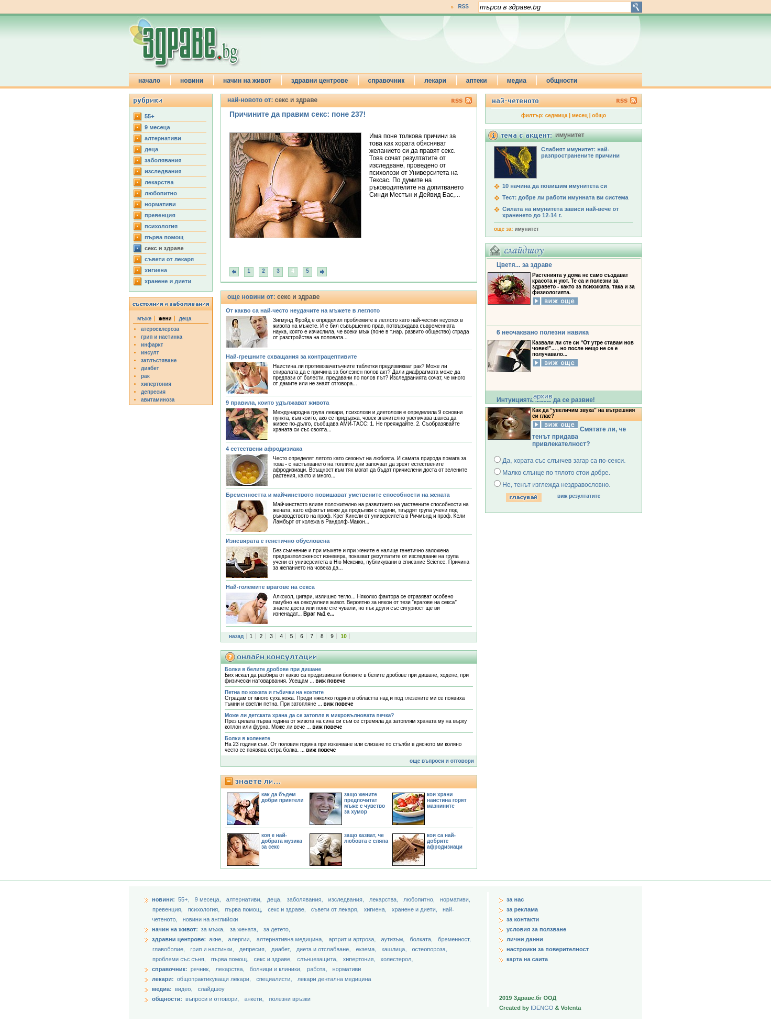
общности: (167, 999)
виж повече (330, 681)
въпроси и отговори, (212, 999)
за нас (515, 899)
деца (151, 149)
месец (580, 115)
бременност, (454, 939)
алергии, (240, 939)
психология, (205, 909)
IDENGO (542, 1008)
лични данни (524, 939)
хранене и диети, (415, 909)
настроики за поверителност (547, 949)
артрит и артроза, (352, 939)
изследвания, (347, 899)
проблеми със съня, (179, 959)
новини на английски (210, 919)
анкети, (253, 999)
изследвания (163, 171)
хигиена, (376, 909)
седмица (556, 115)
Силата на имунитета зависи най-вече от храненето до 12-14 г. (560, 212)
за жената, (244, 929)
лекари (435, 80)
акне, (216, 939)
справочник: (170, 969)
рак (145, 376)
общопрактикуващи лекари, (214, 979)
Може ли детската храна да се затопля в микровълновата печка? (309, 715)
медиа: (162, 989)
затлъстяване (159, 360)
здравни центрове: (179, 939)
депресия (153, 392)
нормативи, (455, 899)
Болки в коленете (247, 738)
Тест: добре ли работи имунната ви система (565, 197)
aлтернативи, (244, 899)
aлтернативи (163, 138)
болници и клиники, (276, 969)
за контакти (522, 919)
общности (561, 80)
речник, (201, 969)
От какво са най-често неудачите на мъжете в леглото (303, 310)
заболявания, (306, 899)
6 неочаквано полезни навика (543, 332)
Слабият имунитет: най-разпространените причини (580, 152)
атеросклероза (160, 329)
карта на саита (527, 959)
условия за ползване (536, 929)
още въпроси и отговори (442, 761)
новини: (163, 899)
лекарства (159, 182)
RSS (463, 6)
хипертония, (360, 959)
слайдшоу (211, 989)
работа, (317, 969)
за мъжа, (213, 929)
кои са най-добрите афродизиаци (444, 841)
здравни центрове (319, 80)
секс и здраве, (287, 909)
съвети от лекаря (169, 259)
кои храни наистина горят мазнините (447, 800)
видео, (184, 989)
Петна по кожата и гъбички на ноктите (274, 692)
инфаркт (152, 345)
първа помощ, (244, 909)
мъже (144, 318)
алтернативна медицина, (291, 939)
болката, (422, 939)
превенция (160, 215)
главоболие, (169, 949)
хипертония (156, 384)
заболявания (163, 160)
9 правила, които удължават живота (277, 402)
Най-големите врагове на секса (270, 587)
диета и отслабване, (324, 949)
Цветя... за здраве (524, 265)
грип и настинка (161, 337)
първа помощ (164, 237)
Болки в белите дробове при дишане (273, 669)
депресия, (253, 949)
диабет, (282, 949)
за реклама (522, 909)
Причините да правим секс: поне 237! (297, 114)
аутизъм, (393, 939)
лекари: (163, 979)
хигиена (156, 270)
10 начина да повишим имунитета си (554, 186)
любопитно (161, 193)
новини (191, 80)
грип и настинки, (213, 949)
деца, (275, 899)
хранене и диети (168, 281)
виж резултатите (578, 496)
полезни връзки (290, 999)
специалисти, (274, 979)
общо (599, 115)
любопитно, (419, 899)
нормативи (160, 204)
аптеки (476, 80)
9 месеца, (209, 899)
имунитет (526, 229)
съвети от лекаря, (335, 909)
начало (149, 80)
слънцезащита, (318, 959)
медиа (516, 80)
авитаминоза (157, 400)
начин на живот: (175, 929)
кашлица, (394, 949)
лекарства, (384, 899)
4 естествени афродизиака (264, 449)
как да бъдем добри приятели (282, 797)
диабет (150, 368)
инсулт (150, 352)
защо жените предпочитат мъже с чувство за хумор (364, 803)
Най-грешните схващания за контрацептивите (291, 356)
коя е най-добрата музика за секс (281, 841)
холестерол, (397, 959)
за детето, (276, 929)
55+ (150, 116)
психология (161, 226)
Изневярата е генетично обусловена (277, 541)
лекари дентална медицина (334, 979)
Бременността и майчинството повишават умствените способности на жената (338, 495)
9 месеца (157, 127)
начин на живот (247, 80)
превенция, (168, 909)
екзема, (367, 949)
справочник (386, 80)
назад (236, 636)
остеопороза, (429, 949)
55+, (184, 899)
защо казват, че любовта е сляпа (366, 838)
